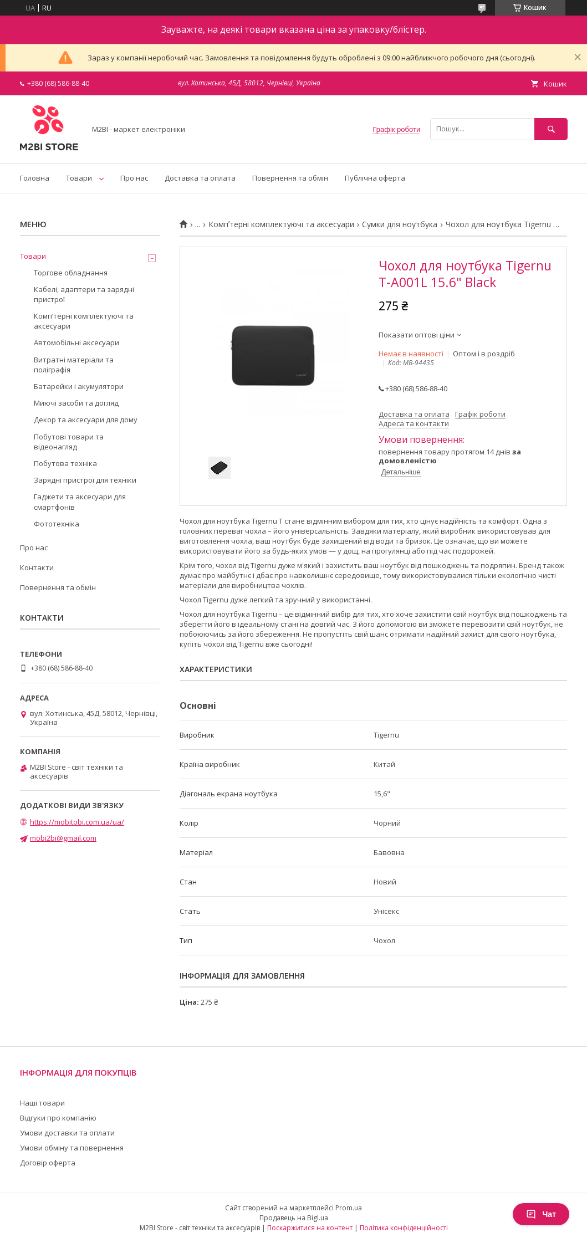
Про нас (134, 178)
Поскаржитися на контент (310, 1227)
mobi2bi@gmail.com (63, 837)
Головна (34, 178)
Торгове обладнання (71, 273)
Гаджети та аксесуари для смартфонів (80, 501)
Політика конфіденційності (404, 1227)
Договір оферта (47, 1163)
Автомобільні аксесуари (76, 342)
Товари (79, 178)
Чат (541, 1214)
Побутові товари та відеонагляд (69, 442)
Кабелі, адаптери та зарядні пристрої (84, 294)
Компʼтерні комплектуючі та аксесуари (281, 224)
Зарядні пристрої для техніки (85, 480)
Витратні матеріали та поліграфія (74, 365)
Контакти (37, 567)
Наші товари (42, 1103)
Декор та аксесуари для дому (85, 419)
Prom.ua (348, 1208)
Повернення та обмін (290, 178)
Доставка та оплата (200, 178)
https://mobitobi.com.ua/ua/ (77, 821)
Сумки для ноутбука (399, 224)
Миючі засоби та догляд (76, 403)
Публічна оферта (375, 178)
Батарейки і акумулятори (79, 386)
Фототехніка (56, 524)
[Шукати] (551, 129)
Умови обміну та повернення (72, 1148)
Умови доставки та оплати (67, 1133)
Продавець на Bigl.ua (293, 1217)
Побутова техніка (65, 463)
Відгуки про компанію (58, 1118)
